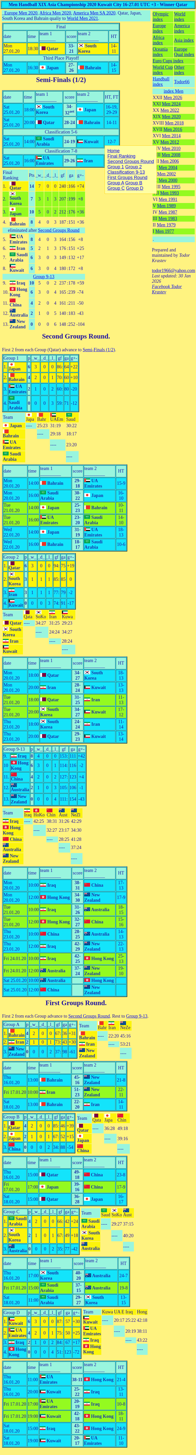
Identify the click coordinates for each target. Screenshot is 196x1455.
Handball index (161, 81)
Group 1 (11, 358)
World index (180, 16)
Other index (179, 70)
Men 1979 (166, 224)
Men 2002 (166, 174)
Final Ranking (10, 175)
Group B (12, 1117)
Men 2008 (171, 154)
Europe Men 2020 (20, 13)
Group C (12, 1211)
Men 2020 (171, 116)
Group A (12, 1024)
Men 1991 (168, 199)
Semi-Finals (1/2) (61, 80)
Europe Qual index (184, 52)
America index (182, 28)
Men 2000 (168, 180)
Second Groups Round (58, 230)
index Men (173, 91)
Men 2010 (171, 148)
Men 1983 (167, 218)
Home (113, 150)
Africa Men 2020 (55, 13)
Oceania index (160, 52)
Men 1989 (166, 205)
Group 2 (11, 557)
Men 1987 (168, 212)
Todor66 (182, 81)
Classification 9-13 (126, 172)
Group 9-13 (43, 276)
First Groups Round (75, 1003)
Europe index (159, 28)
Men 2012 (169, 142)
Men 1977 (164, 231)
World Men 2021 (82, 18)
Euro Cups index (168, 60)
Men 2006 (169, 161)
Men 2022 (169, 110)
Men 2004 (168, 167)
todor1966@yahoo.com (173, 270)
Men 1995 (171, 186)
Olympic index (161, 16)
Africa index (158, 40)
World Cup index (163, 70)
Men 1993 (169, 193)
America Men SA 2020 (94, 13)
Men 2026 (172, 97)
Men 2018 (174, 123)
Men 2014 (171, 135)
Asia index (184, 40)
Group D (12, 1312)
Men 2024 (171, 103)
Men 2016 (172, 129)
